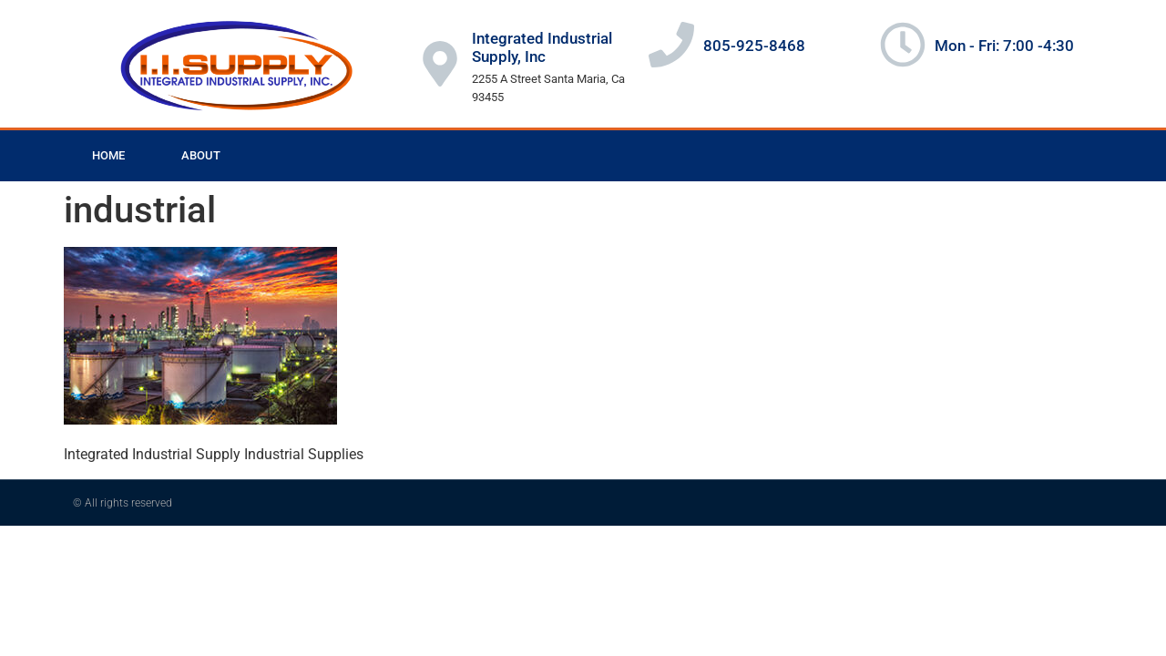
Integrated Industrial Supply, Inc (542, 47)
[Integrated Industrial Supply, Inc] (440, 64)
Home (108, 155)
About (200, 155)
